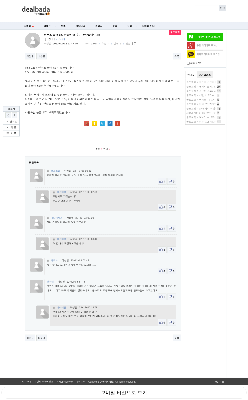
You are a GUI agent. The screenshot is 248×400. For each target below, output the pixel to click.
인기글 (191, 74)
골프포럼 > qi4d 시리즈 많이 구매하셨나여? (210, 108)
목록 (176, 56)
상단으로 (219, 381)
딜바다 (29, 26)
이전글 (30, 56)
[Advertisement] (140, 11)
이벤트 (47, 26)
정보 (63, 26)
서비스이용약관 (64, 381)
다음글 (41, 56)
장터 (129, 26)
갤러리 (98, 26)
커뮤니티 (80, 26)
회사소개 (27, 381)
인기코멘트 (205, 74)
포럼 (114, 26)
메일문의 (81, 381)
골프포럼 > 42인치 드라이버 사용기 (205, 95)
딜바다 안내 (148, 26)
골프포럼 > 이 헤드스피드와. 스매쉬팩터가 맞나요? (214, 121)
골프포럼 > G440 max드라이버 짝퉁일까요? (210, 117)
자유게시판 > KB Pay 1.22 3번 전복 (206, 112)
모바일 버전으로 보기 (124, 392)
